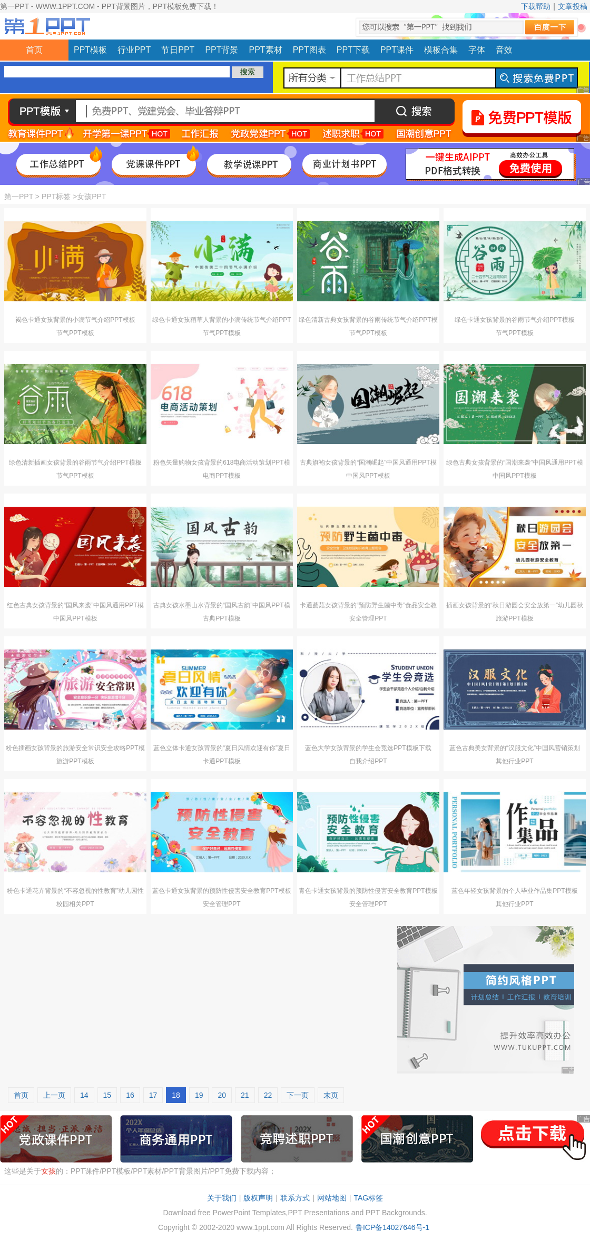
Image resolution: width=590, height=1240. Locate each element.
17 (153, 1095)
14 (84, 1095)
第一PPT (18, 196)
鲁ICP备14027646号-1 (392, 1227)
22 (268, 1095)
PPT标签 (56, 196)
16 (130, 1095)
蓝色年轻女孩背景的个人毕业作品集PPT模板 (514, 890)
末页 (330, 1095)
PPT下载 (353, 49)
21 (245, 1095)
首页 (34, 49)
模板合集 (441, 49)
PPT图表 (309, 49)
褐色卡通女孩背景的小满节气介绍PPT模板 (75, 319)
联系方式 (295, 1198)
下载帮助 (535, 6)
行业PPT (134, 49)
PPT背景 (221, 49)
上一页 (54, 1095)
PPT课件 (397, 49)
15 (107, 1095)
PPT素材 (265, 49)
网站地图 (332, 1198)
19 (199, 1095)
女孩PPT (91, 196)
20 (222, 1095)
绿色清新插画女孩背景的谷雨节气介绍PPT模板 (75, 462)
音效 (504, 49)
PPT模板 (90, 49)
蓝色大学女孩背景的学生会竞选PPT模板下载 (368, 748)
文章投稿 (572, 6)
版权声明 (258, 1198)
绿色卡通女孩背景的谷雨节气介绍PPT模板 (514, 319)
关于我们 (222, 1198)
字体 (476, 49)
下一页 (298, 1095)
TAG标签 (368, 1198)
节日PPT (177, 49)
